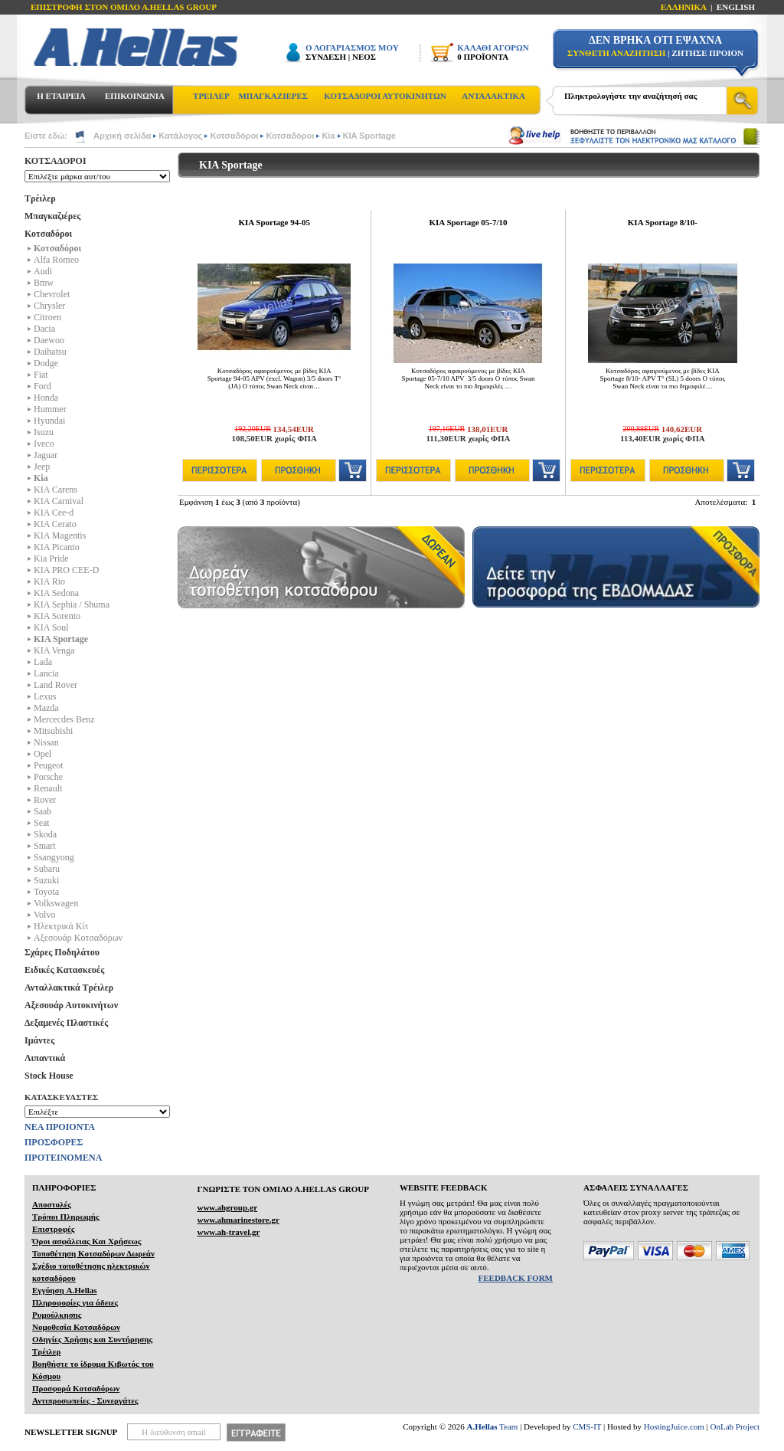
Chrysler (49, 305)
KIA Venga (54, 650)
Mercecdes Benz (64, 719)
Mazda (46, 708)
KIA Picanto (57, 547)
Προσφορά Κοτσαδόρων (75, 1388)
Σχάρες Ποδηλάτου (62, 952)
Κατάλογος (180, 135)
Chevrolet (52, 294)
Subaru (47, 868)
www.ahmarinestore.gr (238, 1219)
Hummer (50, 409)
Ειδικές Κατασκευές (64, 970)
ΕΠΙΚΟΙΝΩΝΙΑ (135, 95)
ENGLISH (736, 6)
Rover (45, 799)
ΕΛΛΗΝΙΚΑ (684, 6)
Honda (46, 397)
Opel (42, 753)
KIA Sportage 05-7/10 (468, 222)
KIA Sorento (57, 616)
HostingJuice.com (674, 1426)
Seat (42, 822)
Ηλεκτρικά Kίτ (61, 926)
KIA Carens (55, 489)
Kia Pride (51, 558)
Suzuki (46, 880)
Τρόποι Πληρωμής (66, 1216)
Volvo (44, 914)
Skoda (45, 834)
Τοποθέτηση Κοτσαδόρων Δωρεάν (93, 1253)
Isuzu (44, 432)
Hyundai (49, 420)
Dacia (44, 328)
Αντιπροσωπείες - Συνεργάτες (85, 1400)
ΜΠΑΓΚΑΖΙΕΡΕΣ (273, 95)
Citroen (47, 317)
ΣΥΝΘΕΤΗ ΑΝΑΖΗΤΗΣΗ (616, 52)
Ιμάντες (39, 1040)
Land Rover (55, 685)
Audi (43, 271)
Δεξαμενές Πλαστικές (66, 1022)
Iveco (44, 443)
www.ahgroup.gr (227, 1207)
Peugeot (49, 765)
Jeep (42, 466)
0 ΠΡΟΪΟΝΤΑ (482, 56)
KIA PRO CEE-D (66, 570)
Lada (43, 662)
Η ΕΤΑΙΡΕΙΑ (61, 95)
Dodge (46, 363)
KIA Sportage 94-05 (274, 222)
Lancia (46, 673)
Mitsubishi (53, 731)
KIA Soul (51, 627)
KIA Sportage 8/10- (662, 222)
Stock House (49, 1075)
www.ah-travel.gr (228, 1231)
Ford (42, 386)
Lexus (45, 696)
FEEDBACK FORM (516, 1277)
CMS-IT (587, 1426)
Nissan (46, 742)
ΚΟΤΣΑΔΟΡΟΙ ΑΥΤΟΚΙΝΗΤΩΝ (385, 95)
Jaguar (45, 455)
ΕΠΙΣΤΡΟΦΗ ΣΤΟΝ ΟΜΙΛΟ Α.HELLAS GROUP (124, 6)
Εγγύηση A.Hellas (64, 1290)
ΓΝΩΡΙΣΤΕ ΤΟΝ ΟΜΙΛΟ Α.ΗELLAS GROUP (283, 1189)
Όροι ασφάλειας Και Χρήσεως (86, 1241)
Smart (45, 845)
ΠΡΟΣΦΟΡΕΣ (53, 1142)
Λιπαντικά (44, 1058)
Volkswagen (56, 903)
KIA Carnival (58, 501)
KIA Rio (49, 581)
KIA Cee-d (54, 512)
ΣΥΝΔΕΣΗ (325, 56)
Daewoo (49, 340)
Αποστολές (51, 1204)
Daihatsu (50, 351)
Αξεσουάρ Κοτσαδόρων (78, 937)
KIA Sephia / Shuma (71, 604)
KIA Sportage (369, 135)
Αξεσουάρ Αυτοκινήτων (71, 1005)
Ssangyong (54, 857)
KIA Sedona (56, 593)
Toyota (46, 891)
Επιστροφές (53, 1228)
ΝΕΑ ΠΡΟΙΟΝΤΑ (59, 1127)
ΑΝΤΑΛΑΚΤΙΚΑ (493, 95)
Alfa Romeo (56, 259)
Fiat (41, 374)
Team (492, 1426)
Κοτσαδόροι (234, 135)
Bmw (44, 282)
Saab (42, 811)
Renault (48, 788)
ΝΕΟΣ (364, 56)
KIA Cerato (55, 524)
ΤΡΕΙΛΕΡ (211, 95)
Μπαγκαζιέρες (52, 216)
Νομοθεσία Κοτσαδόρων (76, 1326)
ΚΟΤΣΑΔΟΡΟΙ (55, 161)
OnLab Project (735, 1426)
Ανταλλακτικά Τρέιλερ (68, 987)
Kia (328, 135)
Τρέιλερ (40, 198)
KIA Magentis (60, 535)
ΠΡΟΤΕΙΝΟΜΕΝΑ (63, 1157)
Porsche (48, 776)
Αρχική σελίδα (122, 135)
